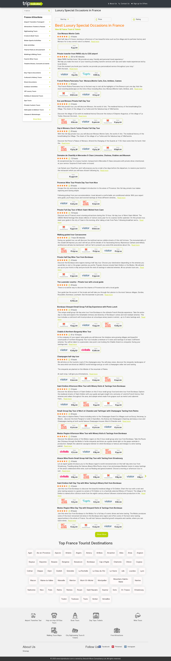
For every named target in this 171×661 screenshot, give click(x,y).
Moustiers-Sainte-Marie (120, 580)
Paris (50, 590)
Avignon (140, 553)
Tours (85, 599)
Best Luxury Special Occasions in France (89, 25)
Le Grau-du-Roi (99, 571)
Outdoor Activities (31, 87)
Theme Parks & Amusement (34, 50)
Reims (59, 590)
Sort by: (64, 19)
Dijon (50, 571)
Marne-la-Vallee (46, 580)
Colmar (30, 571)
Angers (79, 553)
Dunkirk (59, 571)
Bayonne (43, 562)
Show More (37, 119)
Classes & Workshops (32, 114)
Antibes (99, 553)
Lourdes (132, 571)
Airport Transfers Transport (34, 22)
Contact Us (124, 4)
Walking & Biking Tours (32, 54)
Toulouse (75, 599)
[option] (68, 47)
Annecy (89, 553)
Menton (72, 580)
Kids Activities (29, 45)
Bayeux (32, 562)
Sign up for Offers (139, 4)
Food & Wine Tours (31, 59)
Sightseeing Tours (30, 31)
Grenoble (70, 571)
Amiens (68, 553)
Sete (115, 590)
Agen (30, 553)
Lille (123, 571)
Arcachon (111, 553)
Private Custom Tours (32, 105)
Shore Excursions (30, 82)
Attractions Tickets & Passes (34, 27)
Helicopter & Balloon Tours (34, 110)
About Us (112, 4)
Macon (33, 580)
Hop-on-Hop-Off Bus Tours (54, 618)
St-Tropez (125, 590)
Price (99, 19)
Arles (121, 553)
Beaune (54, 562)
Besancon (78, 562)
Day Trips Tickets (96, 617)
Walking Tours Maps (54, 632)
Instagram (129, 647)
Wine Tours (138, 617)
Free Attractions (117, 632)
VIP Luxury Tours (30, 91)
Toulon (64, 599)
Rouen (79, 590)
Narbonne (31, 590)
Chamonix (118, 562)
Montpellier (102, 580)
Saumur (105, 590)
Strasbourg (139, 590)
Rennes (69, 590)
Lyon (142, 571)
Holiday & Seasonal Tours (33, 96)
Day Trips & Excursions (32, 73)
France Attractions (33, 17)
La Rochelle (83, 571)
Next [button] (145, 476)
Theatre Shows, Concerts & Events (36, 64)
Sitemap (26, 651)
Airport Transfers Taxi (33, 617)
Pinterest (117, 647)
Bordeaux (91, 562)
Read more (95, 41)
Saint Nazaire (92, 590)
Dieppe (40, 571)
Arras (130, 553)
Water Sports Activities (32, 40)
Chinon (129, 562)
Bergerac (65, 562)
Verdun (95, 599)
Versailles (106, 599)
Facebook (104, 647)
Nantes (138, 580)
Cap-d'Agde (104, 562)
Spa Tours (27, 100)
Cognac (139, 562)
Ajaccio (58, 553)
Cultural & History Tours (33, 77)
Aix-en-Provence (43, 553)
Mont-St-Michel (86, 580)
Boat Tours (75, 617)
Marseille (61, 580)
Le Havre (113, 571)
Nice (42, 590)
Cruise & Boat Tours (31, 36)
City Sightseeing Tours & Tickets (75, 633)
